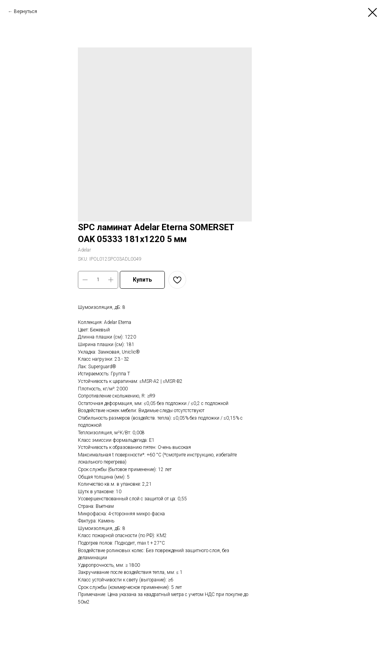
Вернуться (25, 11)
